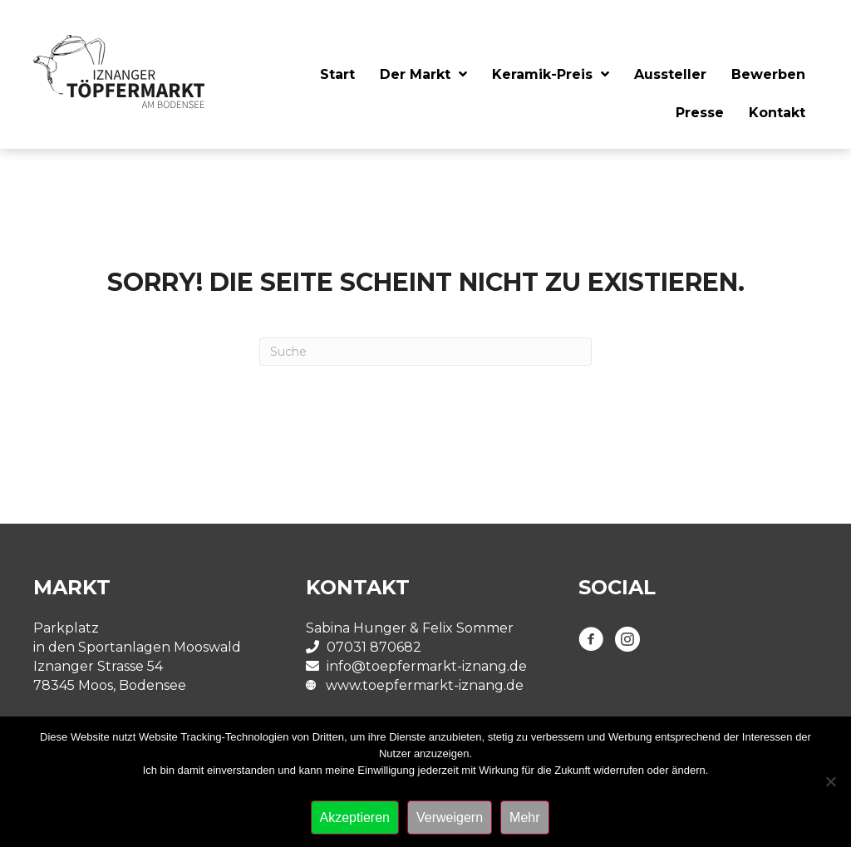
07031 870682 (374, 647)
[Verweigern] (830, 781)
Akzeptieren (355, 817)
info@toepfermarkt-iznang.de (427, 666)
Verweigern (449, 817)
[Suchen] (425, 351)
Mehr (524, 817)
